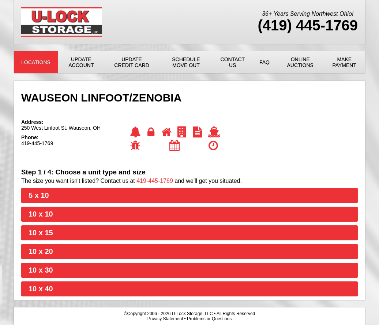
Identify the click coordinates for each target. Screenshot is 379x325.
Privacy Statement (165, 318)
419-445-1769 (154, 181)
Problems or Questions (209, 318)
